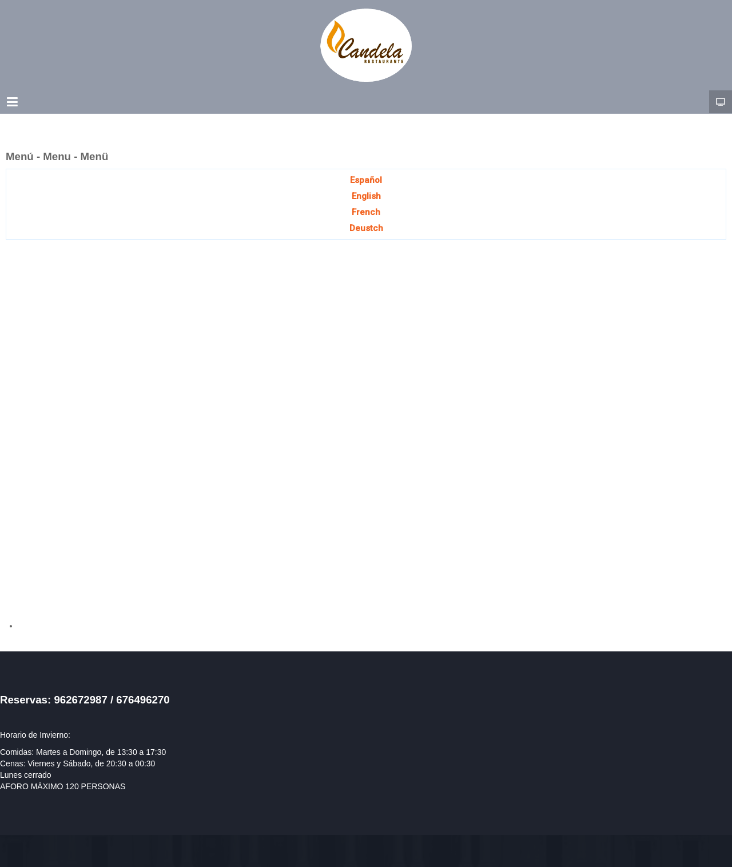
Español (366, 180)
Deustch (366, 228)
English (366, 196)
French (366, 212)
